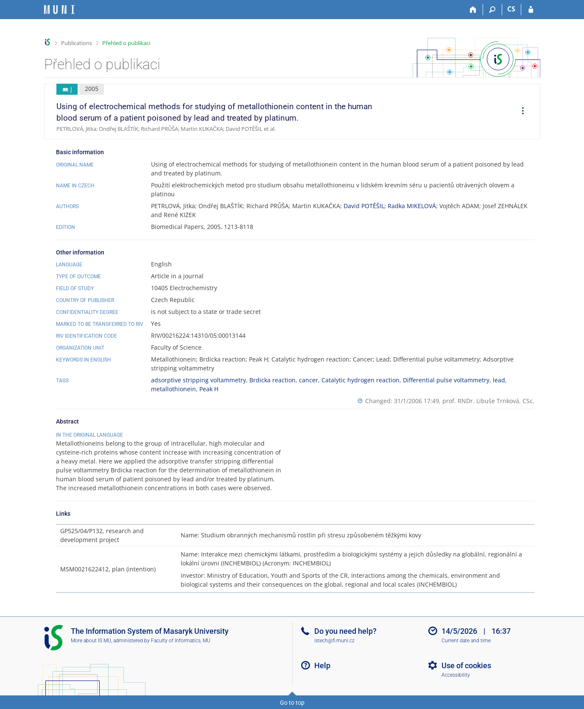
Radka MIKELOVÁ (412, 206)
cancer (308, 380)
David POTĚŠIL (364, 206)
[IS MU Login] (530, 9)
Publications (76, 43)
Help (322, 665)
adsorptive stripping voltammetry (198, 380)
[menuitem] (520, 111)
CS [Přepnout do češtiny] (511, 9)
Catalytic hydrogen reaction (360, 380)
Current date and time (466, 641)
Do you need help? (345, 631)
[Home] (473, 9)
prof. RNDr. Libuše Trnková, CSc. (488, 401)
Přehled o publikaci (126, 43)
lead (499, 380)
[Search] (492, 9)
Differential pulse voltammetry (446, 380)
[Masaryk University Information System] (59, 9)
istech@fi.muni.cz (334, 641)
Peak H (208, 389)
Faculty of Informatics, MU (180, 641)
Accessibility (455, 675)
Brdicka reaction (272, 380)
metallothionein (173, 389)
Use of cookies (466, 665)
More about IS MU (91, 641)
